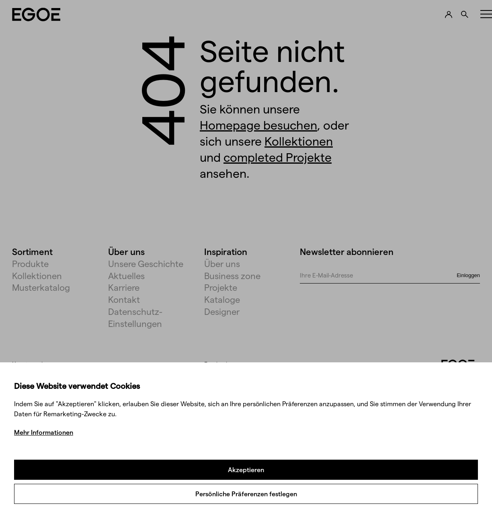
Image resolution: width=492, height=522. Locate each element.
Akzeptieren (246, 469)
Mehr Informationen (43, 432)
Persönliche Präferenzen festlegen (246, 493)
